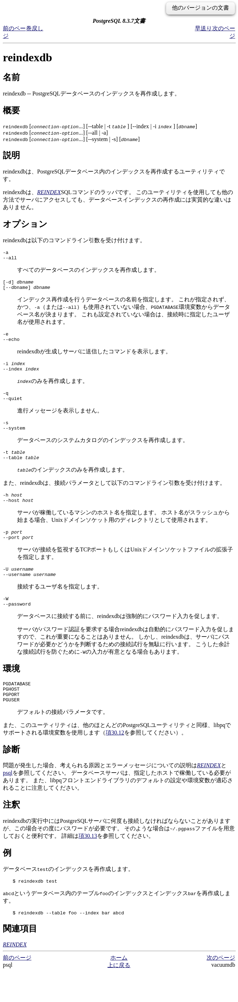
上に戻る (118, 995)
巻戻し (34, 28)
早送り (203, 28)
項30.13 (88, 864)
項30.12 (115, 760)
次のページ (221, 988)
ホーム (118, 988)
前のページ (17, 988)
